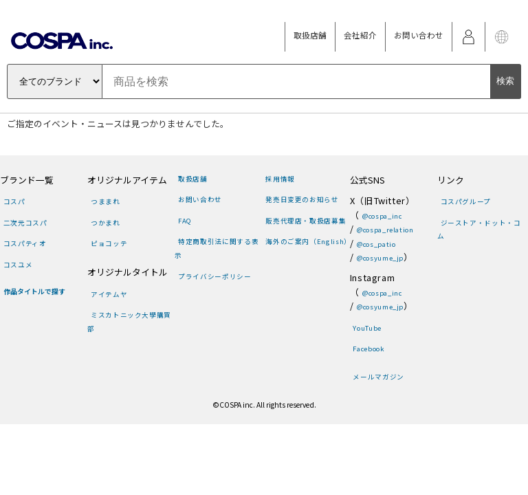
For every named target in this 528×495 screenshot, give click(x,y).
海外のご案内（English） (308, 241)
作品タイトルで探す (34, 291)
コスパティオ (25, 243)
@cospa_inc (382, 216)
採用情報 (280, 179)
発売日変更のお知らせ (301, 199)
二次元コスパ (25, 223)
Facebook (368, 348)
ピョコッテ (109, 243)
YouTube (367, 328)
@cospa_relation (385, 229)
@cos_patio (376, 244)
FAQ (185, 221)
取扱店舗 (310, 35)
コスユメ (18, 265)
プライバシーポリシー (214, 276)
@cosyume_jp (380, 258)
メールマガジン (378, 377)
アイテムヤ (109, 294)
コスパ (14, 201)
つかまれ (105, 223)
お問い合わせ (418, 35)
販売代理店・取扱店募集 (305, 221)
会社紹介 (360, 35)
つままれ (105, 201)
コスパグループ (466, 201)
